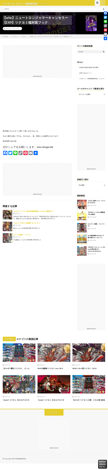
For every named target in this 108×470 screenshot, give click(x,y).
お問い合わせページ (85, 74)
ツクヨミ (17, 30)
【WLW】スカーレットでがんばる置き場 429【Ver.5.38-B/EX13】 (96, 253)
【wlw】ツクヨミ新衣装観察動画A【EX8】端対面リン (33, 213)
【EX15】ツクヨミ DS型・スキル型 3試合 (88, 405)
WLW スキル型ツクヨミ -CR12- (86, 372)
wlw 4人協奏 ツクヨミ (22, 236)
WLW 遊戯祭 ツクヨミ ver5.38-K (52, 372)
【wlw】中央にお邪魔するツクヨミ (26, 225)
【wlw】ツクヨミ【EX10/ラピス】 (18, 403)
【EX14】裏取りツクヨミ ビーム (18, 372)
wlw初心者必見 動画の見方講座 (89, 69)
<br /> (37, 107)
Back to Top (54, 419)
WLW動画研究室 (20, 465)
